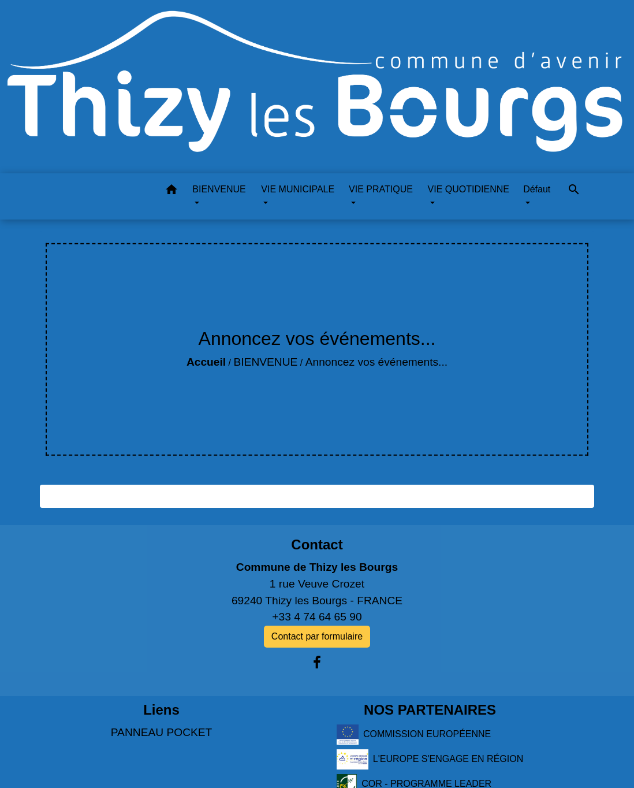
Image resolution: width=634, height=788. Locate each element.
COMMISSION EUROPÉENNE (414, 734)
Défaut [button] (536, 189)
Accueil (206, 362)
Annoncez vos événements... (376, 362)
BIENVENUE (265, 362)
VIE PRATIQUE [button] (381, 189)
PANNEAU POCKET (161, 732)
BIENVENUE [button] (218, 189)
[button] (171, 191)
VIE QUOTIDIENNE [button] (468, 189)
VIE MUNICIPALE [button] (297, 189)
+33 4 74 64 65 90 (316, 617)
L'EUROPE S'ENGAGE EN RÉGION (430, 759)
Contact (316, 544)
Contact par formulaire (317, 636)
